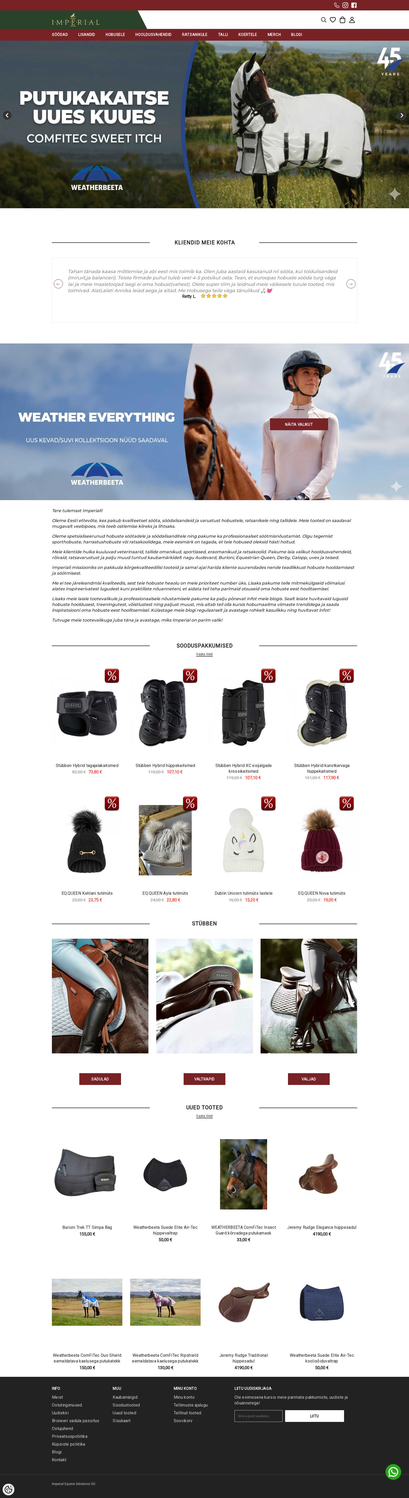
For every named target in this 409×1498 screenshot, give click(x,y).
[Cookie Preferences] (8, 1489)
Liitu (328, 1416)
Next (351, 283)
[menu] (324, 20)
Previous (58, 283)
